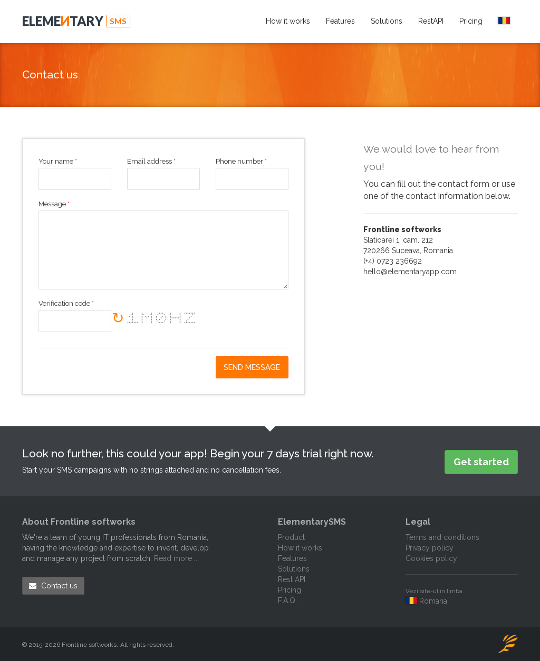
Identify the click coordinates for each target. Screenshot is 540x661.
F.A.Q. (287, 600)
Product (291, 537)
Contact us (53, 586)
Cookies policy (431, 558)
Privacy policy (430, 548)
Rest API (291, 579)
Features (340, 21)
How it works (288, 21)
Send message (252, 367)
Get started (481, 461)
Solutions (386, 21)
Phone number (241, 161)
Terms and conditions (442, 537)
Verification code (66, 303)
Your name (57, 161)
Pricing (471, 21)
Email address (151, 161)
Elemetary (76, 20)
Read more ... (176, 558)
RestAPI (430, 21)
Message (54, 204)
